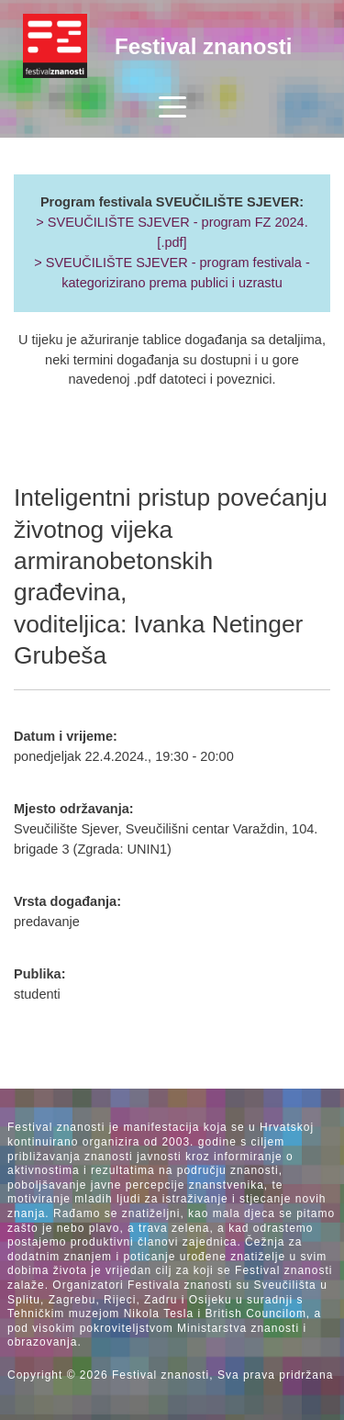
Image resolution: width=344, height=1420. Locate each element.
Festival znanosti (203, 46)
